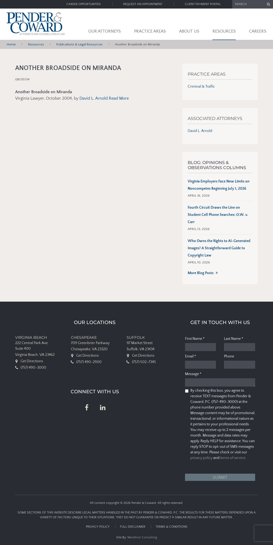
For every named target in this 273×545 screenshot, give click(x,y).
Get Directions (32, 361)
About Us (189, 31)
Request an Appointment (142, 4)
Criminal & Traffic (201, 86)
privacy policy (201, 458)
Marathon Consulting (142, 537)
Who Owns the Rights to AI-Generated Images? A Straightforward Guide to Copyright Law (219, 248)
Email (190, 356)
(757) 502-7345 (144, 362)
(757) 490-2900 (89, 362)
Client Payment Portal (203, 4)
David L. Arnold (93, 98)
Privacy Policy (98, 526)
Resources (224, 31)
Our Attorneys (104, 31)
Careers (257, 31)
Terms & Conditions (171, 526)
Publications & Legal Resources (79, 44)
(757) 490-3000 (33, 367)
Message (193, 374)
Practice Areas (150, 31)
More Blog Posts (201, 273)
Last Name (233, 339)
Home (11, 44)
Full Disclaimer (132, 526)
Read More (119, 98)
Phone (229, 356)
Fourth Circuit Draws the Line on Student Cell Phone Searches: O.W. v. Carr (218, 214)
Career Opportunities (83, 4)
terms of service (232, 458)
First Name (194, 339)
